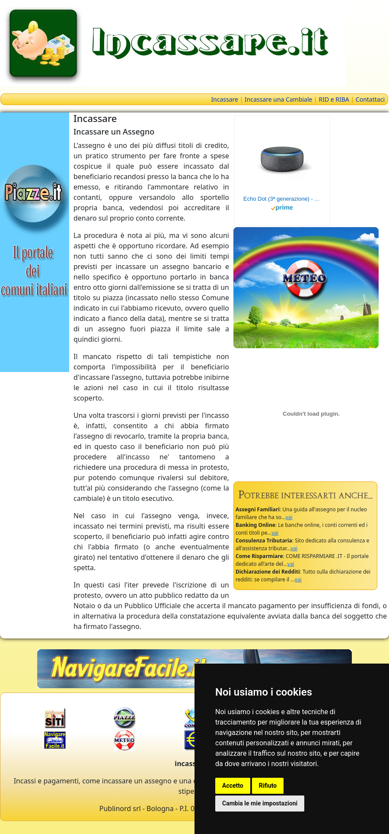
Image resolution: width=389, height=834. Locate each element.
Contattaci (370, 99)
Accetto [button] (232, 785)
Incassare (224, 99)
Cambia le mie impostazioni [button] (259, 803)
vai (289, 517)
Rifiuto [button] (268, 785)
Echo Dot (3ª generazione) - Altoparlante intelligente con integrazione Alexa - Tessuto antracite (282, 199)
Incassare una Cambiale (278, 99)
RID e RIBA (334, 99)
